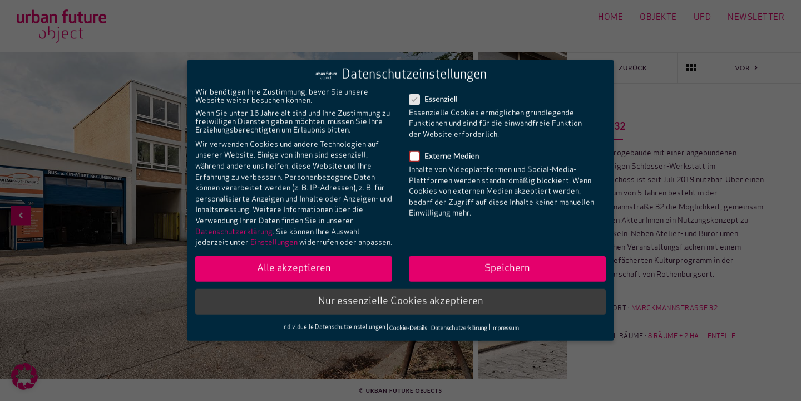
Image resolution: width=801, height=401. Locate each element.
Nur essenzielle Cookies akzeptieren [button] (400, 292)
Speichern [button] (507, 259)
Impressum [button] (505, 318)
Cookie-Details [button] (408, 318)
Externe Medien (448, 146)
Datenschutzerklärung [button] (459, 318)
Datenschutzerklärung (234, 222)
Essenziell (437, 89)
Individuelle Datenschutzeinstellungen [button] (333, 318)
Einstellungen (274, 233)
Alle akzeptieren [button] (294, 259)
